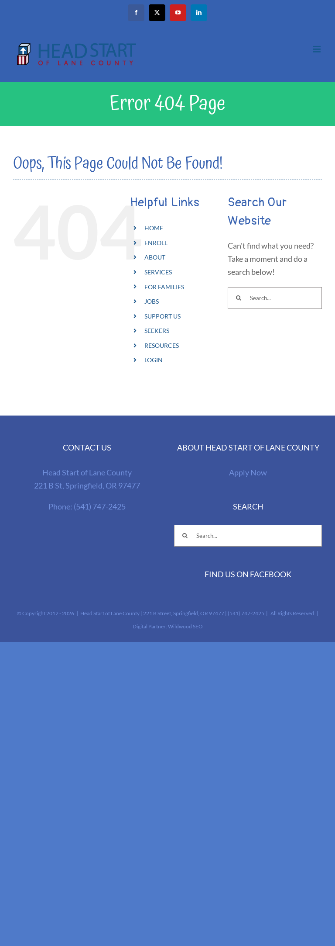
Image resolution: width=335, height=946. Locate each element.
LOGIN (153, 360)
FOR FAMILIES (164, 287)
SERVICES (158, 272)
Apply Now (248, 472)
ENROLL (156, 242)
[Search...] (275, 298)
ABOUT (154, 257)
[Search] (239, 298)
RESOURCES (161, 345)
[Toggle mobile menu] (317, 49)
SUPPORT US (162, 316)
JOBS (151, 301)
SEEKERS (156, 330)
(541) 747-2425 (100, 506)
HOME (153, 228)
